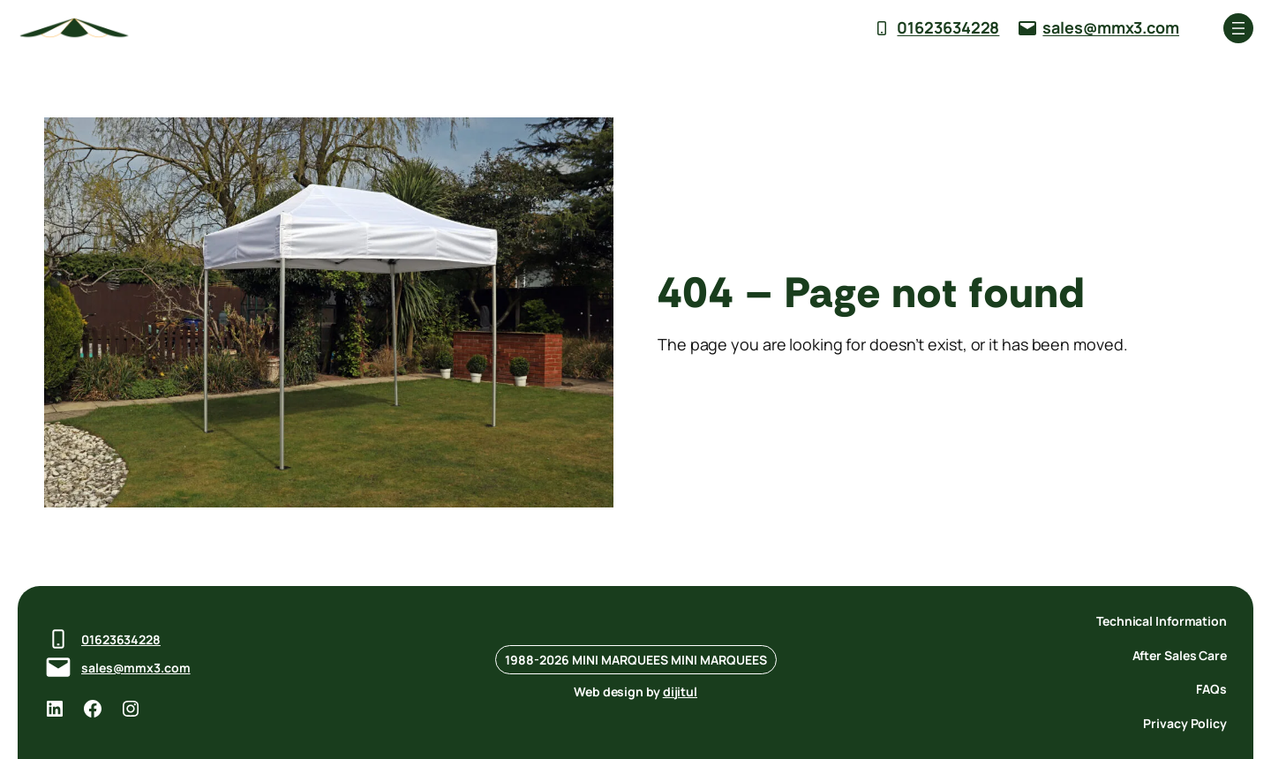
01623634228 (948, 27)
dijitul (680, 691)
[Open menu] (1238, 28)
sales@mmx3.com (1110, 27)
